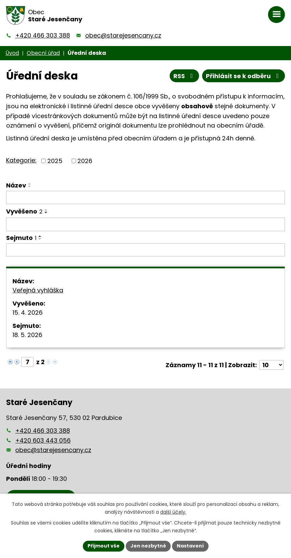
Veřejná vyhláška (38, 290)
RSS (184, 76)
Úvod (12, 53)
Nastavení (190, 545)
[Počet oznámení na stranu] (271, 365)
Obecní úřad (43, 53)
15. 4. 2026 (28, 312)
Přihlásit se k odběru (244, 76)
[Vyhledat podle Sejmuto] (145, 250)
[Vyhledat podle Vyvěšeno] (145, 224)
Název (16, 185)
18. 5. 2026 (27, 335)
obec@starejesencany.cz (123, 35)
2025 (55, 161)
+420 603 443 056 (43, 440)
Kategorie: (21, 160)
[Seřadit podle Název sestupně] (29, 186)
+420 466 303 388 (42, 35)
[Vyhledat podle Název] (145, 197)
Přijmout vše (104, 545)
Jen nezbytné (148, 545)
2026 (84, 161)
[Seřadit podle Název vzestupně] (29, 183)
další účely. (173, 512)
